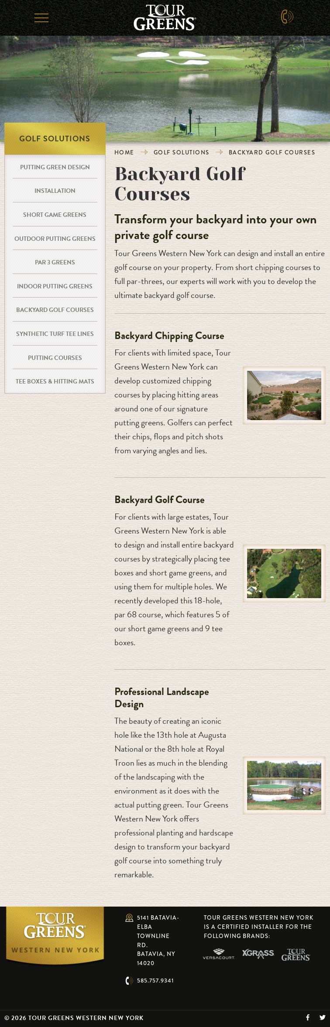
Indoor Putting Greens (55, 286)
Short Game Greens (54, 214)
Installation (55, 190)
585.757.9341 (155, 980)
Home (124, 152)
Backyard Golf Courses (272, 152)
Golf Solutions (182, 152)
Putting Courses (55, 358)
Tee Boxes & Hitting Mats (55, 381)
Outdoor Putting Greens (55, 238)
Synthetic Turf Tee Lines (55, 334)
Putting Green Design (55, 167)
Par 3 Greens (55, 262)
